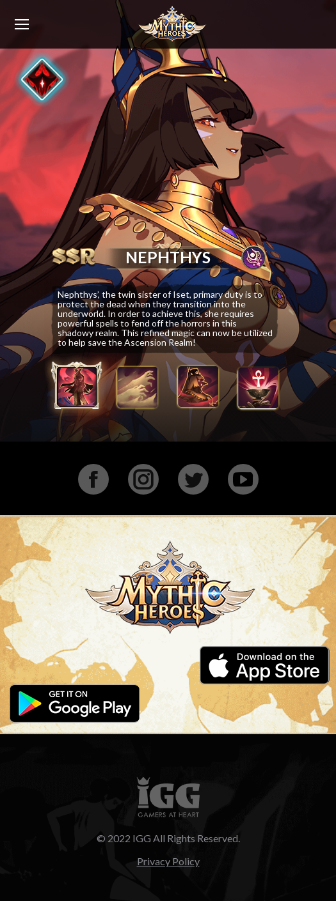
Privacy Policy (168, 861)
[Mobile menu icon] (22, 24)
